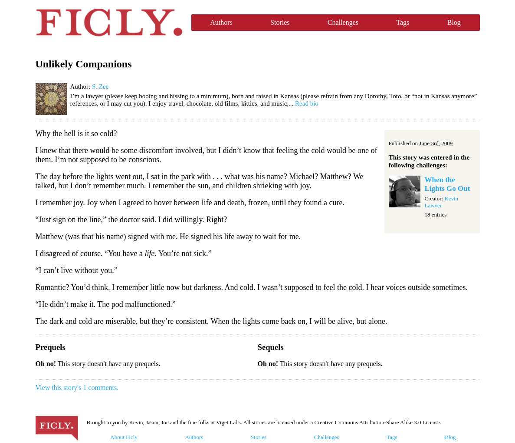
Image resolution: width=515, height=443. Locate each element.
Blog (454, 22)
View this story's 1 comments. (77, 387)
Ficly (109, 23)
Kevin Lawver (442, 202)
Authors (221, 22)
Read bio (306, 103)
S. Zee (100, 86)
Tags (402, 22)
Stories (279, 22)
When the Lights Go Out (447, 184)
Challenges (343, 22)
